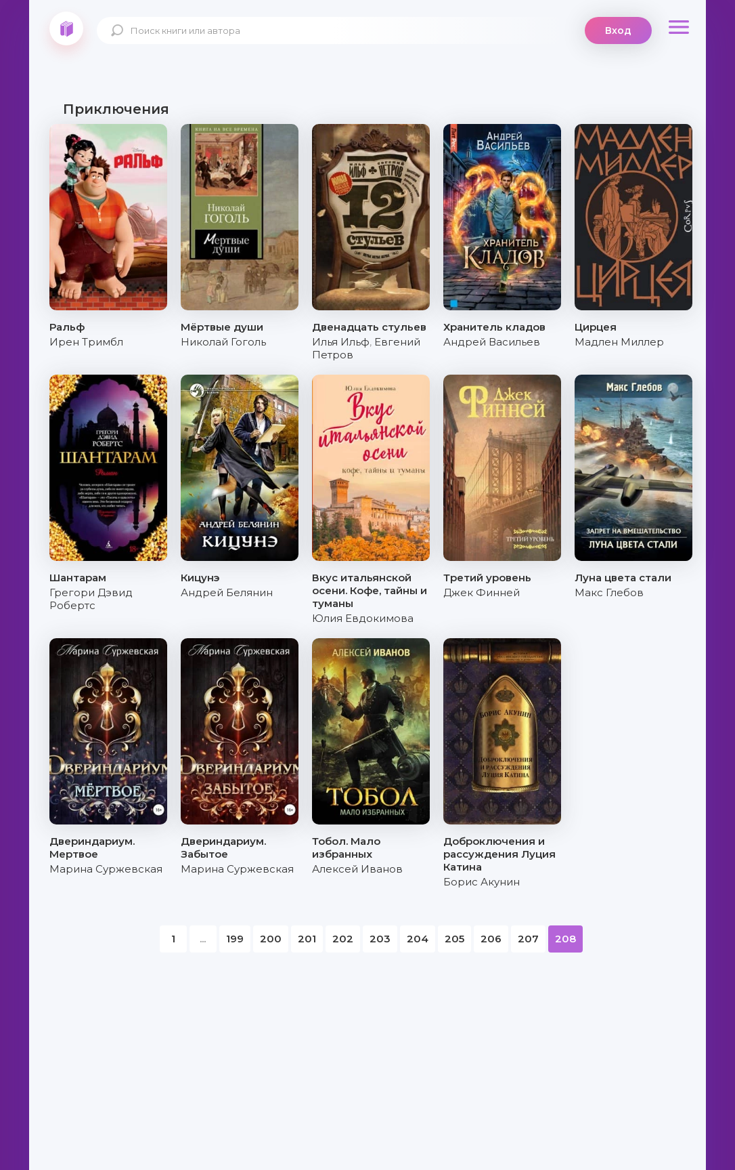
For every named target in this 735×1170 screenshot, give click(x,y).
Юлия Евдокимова (363, 618)
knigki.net (66, 28)
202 (342, 938)
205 (454, 938)
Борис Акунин (481, 881)
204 (417, 938)
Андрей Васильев (491, 341)
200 (271, 938)
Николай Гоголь (223, 341)
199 (235, 938)
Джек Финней (481, 592)
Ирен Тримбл (86, 341)
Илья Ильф (341, 341)
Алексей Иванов (357, 868)
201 (307, 938)
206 (491, 938)
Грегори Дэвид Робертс (91, 599)
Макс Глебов (609, 592)
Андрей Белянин (227, 592)
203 (380, 938)
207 (528, 938)
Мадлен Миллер (619, 341)
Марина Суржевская (105, 868)
